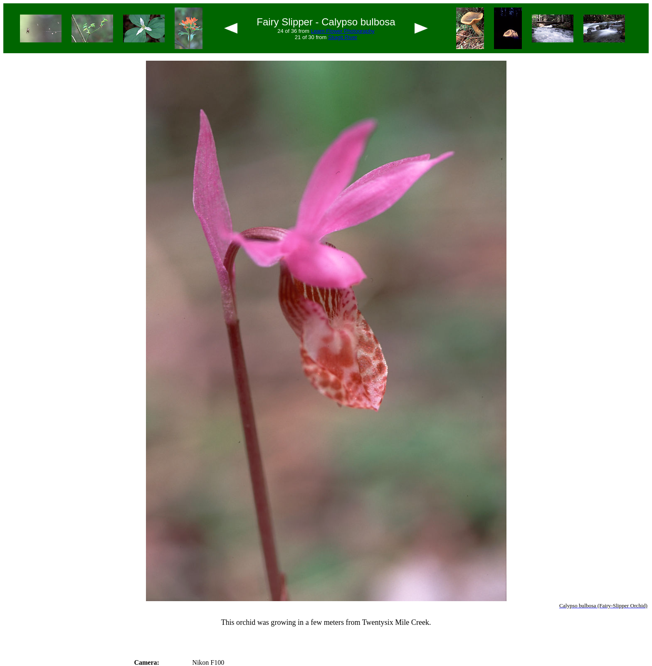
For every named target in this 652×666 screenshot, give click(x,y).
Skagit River (342, 37)
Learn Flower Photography (342, 31)
